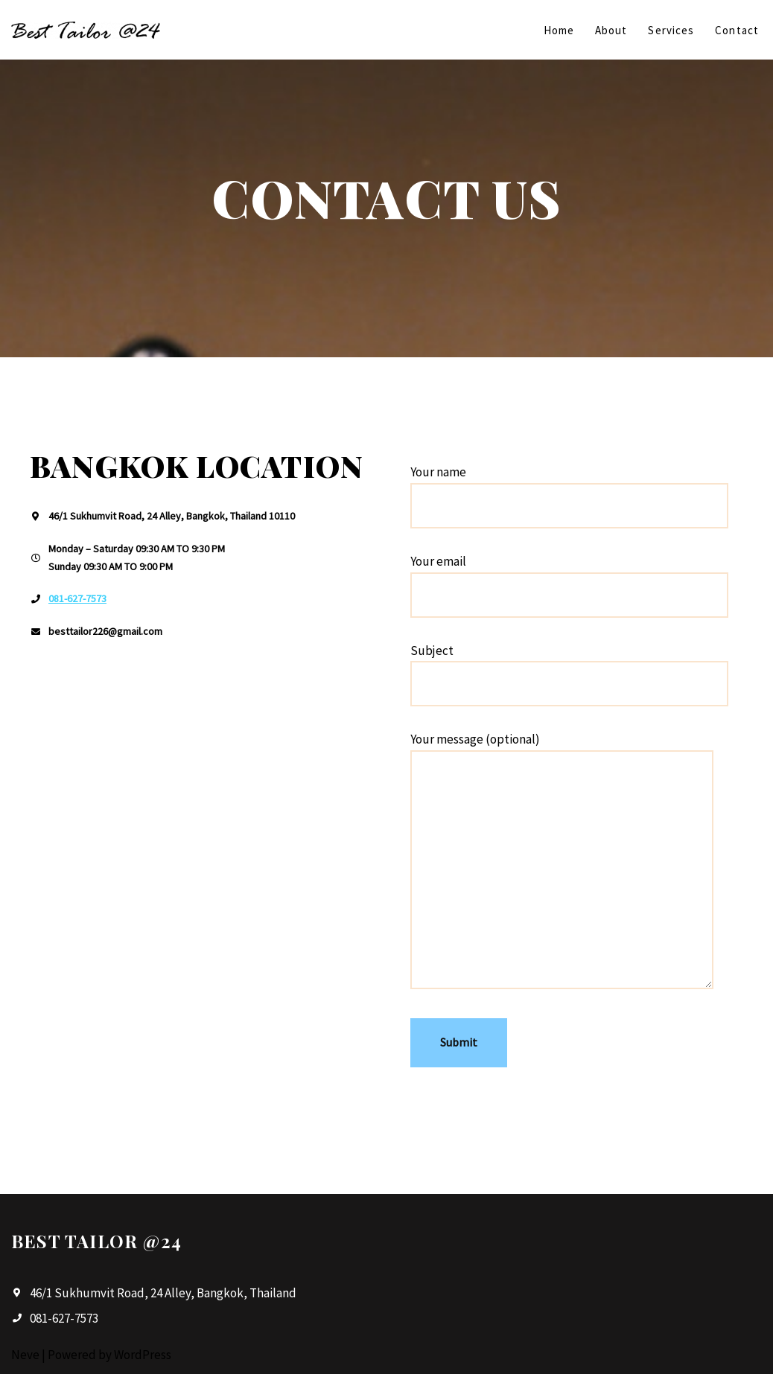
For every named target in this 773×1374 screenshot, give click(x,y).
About (611, 30)
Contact (737, 30)
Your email (569, 578)
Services (671, 30)
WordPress (142, 1354)
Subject (569, 667)
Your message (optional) (561, 862)
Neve (25, 1354)
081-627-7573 (77, 598)
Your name (569, 489)
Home (559, 30)
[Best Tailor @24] (85, 30)
